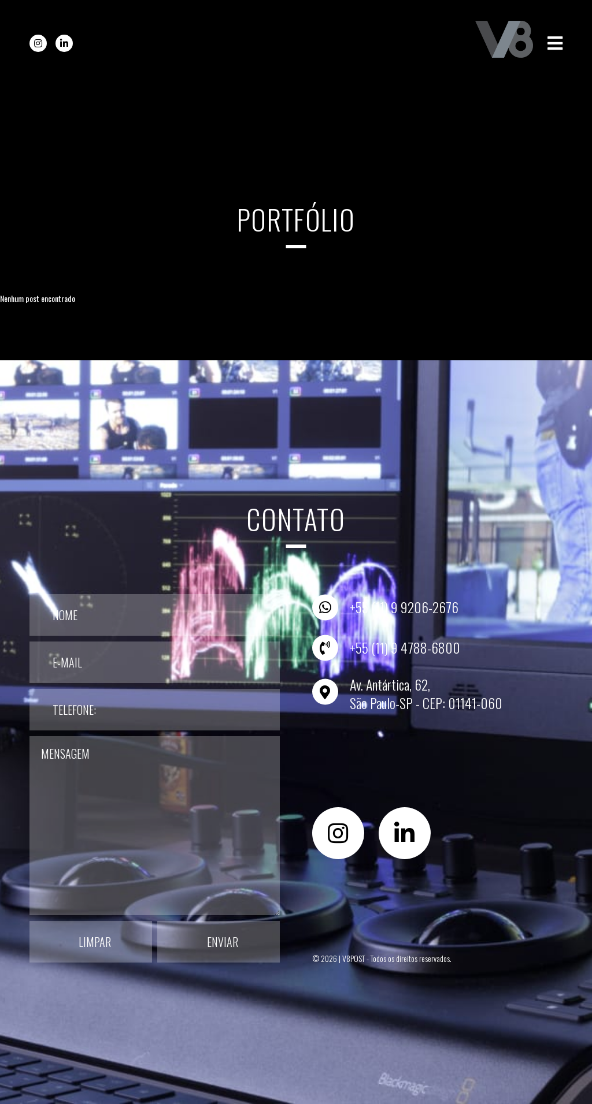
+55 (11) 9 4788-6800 (405, 647)
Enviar (222, 941)
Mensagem (154, 825)
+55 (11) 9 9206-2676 (404, 606)
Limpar (95, 941)
